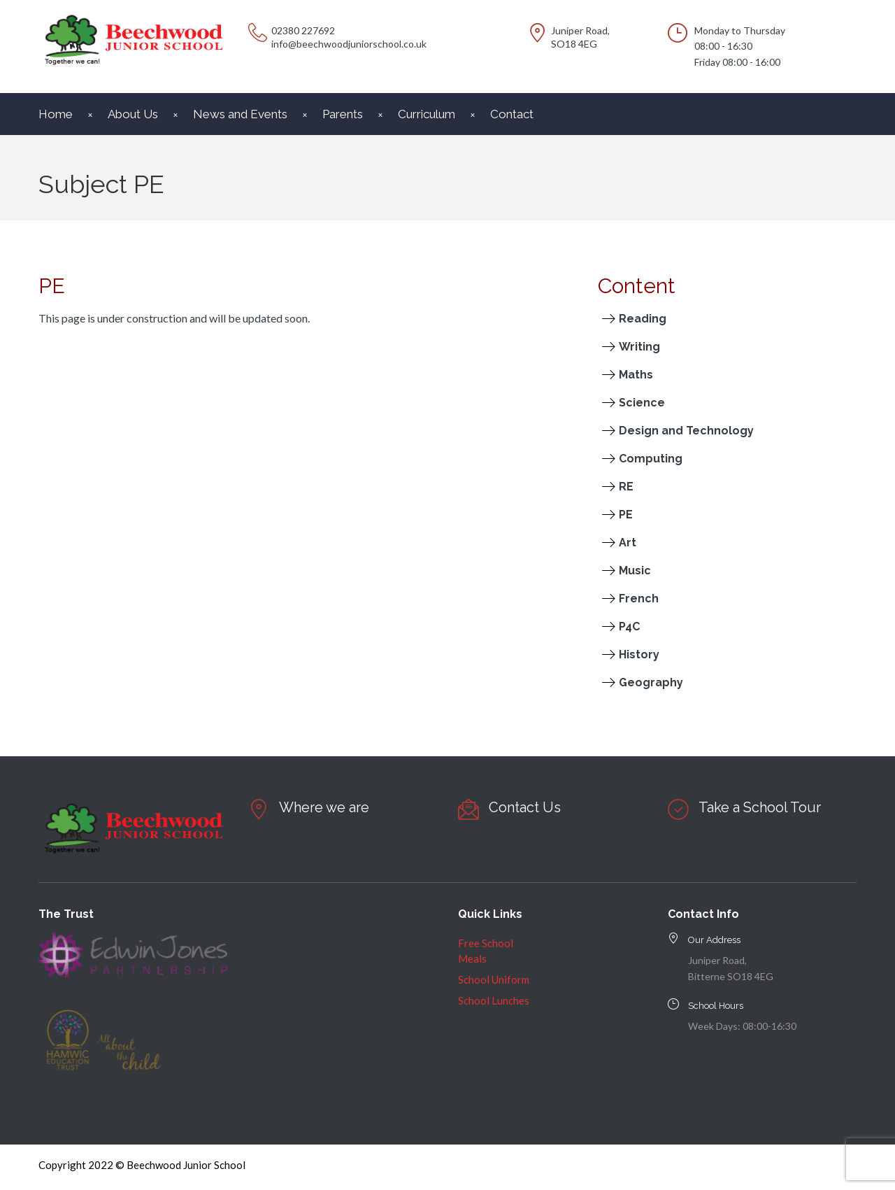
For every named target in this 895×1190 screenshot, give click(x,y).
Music (635, 570)
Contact (512, 114)
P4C (629, 626)
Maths (636, 374)
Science (642, 402)
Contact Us (525, 807)
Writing (639, 346)
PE (626, 514)
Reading (642, 318)
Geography (651, 682)
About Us (133, 114)
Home (55, 114)
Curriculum (426, 114)
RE (626, 486)
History (639, 654)
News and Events (240, 114)
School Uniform (493, 979)
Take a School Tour (760, 807)
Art (627, 542)
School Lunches (493, 1000)
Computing (650, 458)
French (639, 598)
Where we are (324, 807)
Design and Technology (686, 430)
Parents (342, 114)
